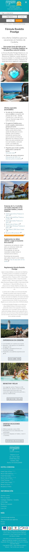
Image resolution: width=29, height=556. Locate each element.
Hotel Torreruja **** (7, 480)
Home (5, 24)
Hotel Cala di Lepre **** (8, 482)
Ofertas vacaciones (14, 441)
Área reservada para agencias (9, 519)
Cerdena (10, 24)
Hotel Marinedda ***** (7, 476)
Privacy (3, 521)
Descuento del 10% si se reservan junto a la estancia (14, 158)
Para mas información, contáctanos (14, 235)
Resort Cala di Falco (12, 224)
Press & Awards (5, 497)
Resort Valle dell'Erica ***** (9, 473)
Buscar (18, 20)
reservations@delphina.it (14, 9)
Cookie (3, 524)
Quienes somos (5, 495)
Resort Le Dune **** (7, 484)
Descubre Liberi (10, 153)
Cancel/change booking (8, 517)
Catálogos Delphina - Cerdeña (10, 500)
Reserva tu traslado (6, 504)
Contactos (4, 506)
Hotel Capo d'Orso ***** (8, 471)
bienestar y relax (14, 399)
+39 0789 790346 (14, 7)
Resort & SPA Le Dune (13, 233)
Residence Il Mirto (6, 486)
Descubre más (14, 359)
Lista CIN (3, 508)
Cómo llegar (4, 502)
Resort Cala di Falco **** (8, 478)
